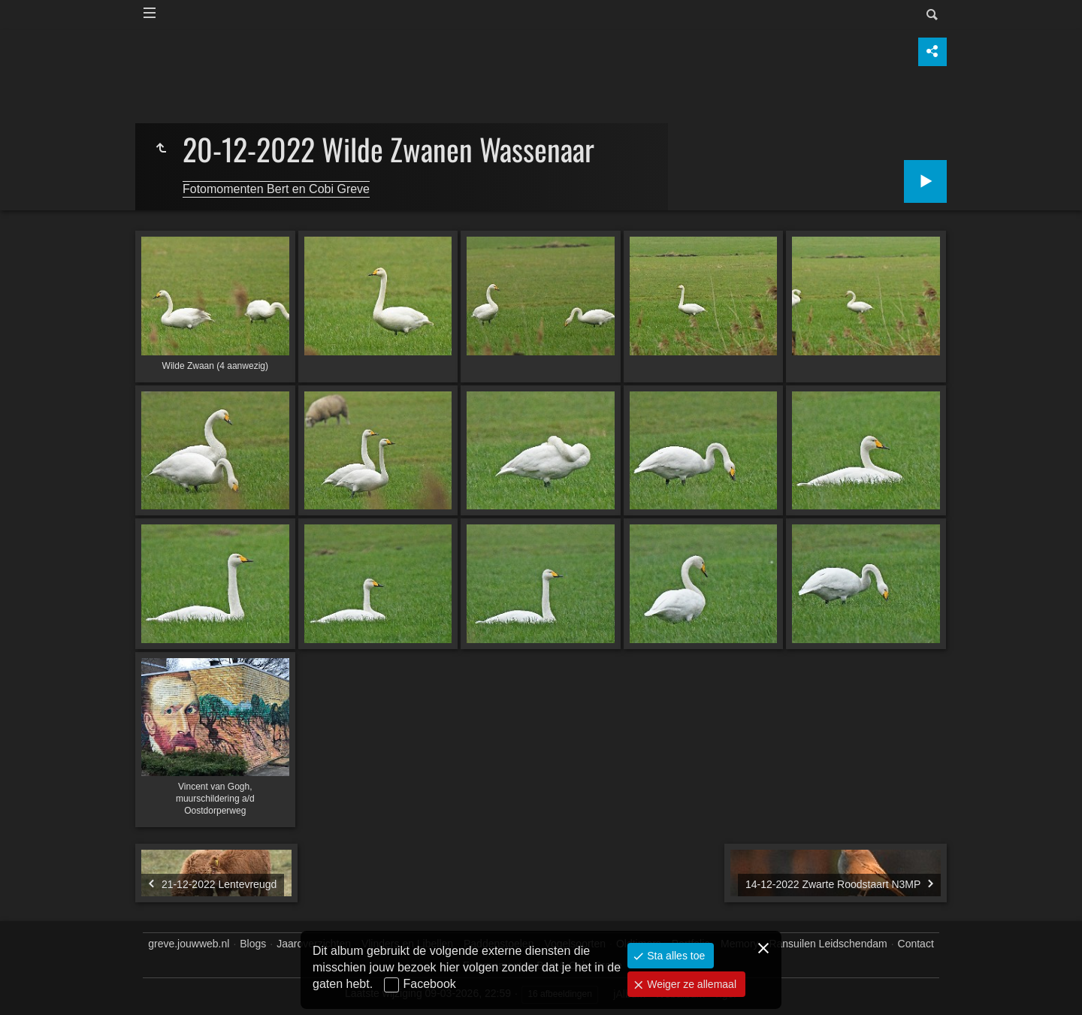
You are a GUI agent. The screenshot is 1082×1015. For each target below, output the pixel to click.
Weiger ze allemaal (690, 984)
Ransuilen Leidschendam (828, 944)
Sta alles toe (674, 956)
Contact (916, 944)
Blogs (253, 944)
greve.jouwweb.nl (188, 944)
